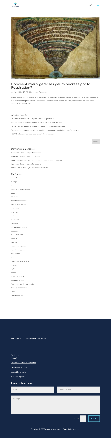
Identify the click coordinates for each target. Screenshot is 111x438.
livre (12, 216)
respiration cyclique (18, 246)
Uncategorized (17, 295)
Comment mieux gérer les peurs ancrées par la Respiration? (50, 86)
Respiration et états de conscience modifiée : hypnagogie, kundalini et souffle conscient (45, 130)
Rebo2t (14, 238)
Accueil (14, 358)
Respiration (43, 92)
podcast (14, 231)
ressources (15, 254)
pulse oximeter (17, 235)
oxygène (14, 223)
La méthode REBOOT (19, 367)
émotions (34, 92)
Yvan (16, 92)
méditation (15, 219)
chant (13, 185)
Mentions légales (18, 376)
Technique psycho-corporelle (22, 284)
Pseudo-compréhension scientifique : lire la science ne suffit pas (36, 122)
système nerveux (17, 280)
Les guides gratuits (18, 372)
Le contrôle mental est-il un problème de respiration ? (32, 119)
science (14, 265)
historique (15, 208)
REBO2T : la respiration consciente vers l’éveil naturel (32, 134)
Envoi (94, 418)
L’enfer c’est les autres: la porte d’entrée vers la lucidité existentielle (38, 126)
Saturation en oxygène (20, 261)
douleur (14, 193)
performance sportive (19, 227)
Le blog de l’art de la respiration (23, 363)
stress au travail (17, 276)
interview (14, 212)
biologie (14, 182)
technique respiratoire (19, 288)
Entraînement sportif (19, 200)
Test (13, 291)
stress (13, 273)
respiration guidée (18, 250)
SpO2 (13, 269)
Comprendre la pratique (20, 189)
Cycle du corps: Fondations (30, 152)
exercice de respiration (20, 204)
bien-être (14, 178)
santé (13, 257)
